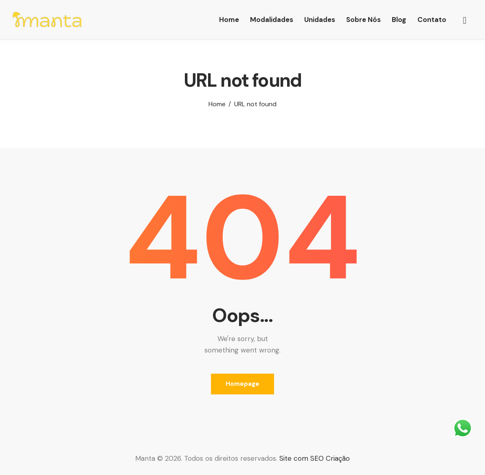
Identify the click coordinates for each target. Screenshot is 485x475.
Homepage (242, 384)
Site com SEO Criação (314, 458)
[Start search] (464, 20)
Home (217, 104)
